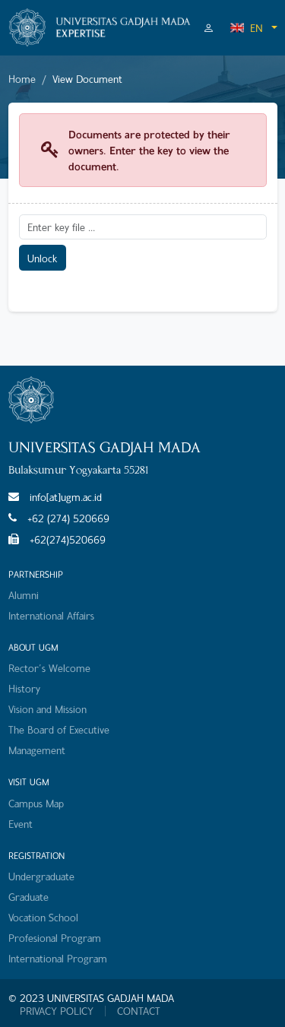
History (24, 688)
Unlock (42, 258)
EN (246, 27)
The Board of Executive (58, 729)
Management (36, 749)
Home (22, 78)
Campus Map (36, 803)
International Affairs (51, 615)
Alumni (23, 594)
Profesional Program (54, 937)
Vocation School (43, 917)
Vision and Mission (47, 708)
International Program (57, 958)
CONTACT (138, 1011)
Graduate (28, 896)
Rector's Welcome (49, 667)
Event (20, 823)
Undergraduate (41, 876)
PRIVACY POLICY (56, 1011)
